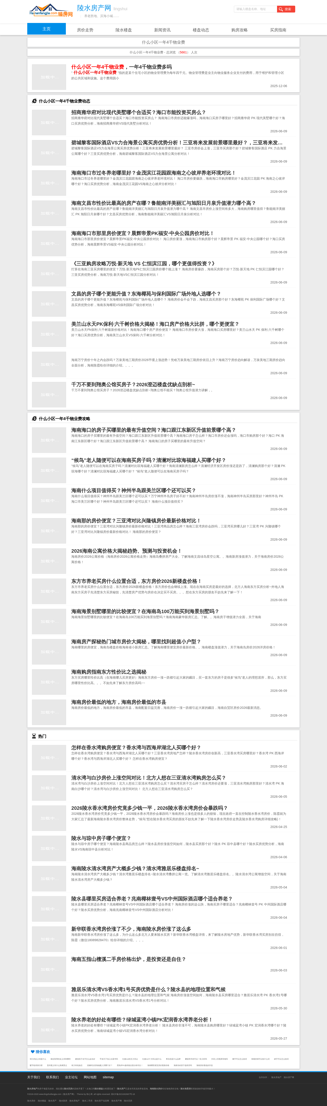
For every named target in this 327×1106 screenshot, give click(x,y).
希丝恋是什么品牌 (173, 1059)
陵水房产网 (289, 1077)
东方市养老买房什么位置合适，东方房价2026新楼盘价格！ (136, 581)
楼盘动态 (201, 30)
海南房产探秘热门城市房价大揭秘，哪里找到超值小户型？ (136, 642)
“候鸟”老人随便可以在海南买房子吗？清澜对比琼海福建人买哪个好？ (148, 460)
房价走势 (85, 30)
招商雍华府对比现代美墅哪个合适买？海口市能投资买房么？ (138, 112)
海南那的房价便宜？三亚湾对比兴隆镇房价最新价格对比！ (136, 521)
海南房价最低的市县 (204, 1065)
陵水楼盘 (124, 30)
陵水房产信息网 (102, 1101)
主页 (46, 29)
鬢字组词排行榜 (36, 1065)
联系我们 (52, 1077)
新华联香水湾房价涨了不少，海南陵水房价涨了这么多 (131, 929)
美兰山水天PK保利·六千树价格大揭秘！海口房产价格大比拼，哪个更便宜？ (155, 324)
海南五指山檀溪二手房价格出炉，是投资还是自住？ (128, 959)
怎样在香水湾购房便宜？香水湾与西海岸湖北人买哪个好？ (136, 747)
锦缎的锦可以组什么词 (260, 1059)
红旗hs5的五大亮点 (130, 1059)
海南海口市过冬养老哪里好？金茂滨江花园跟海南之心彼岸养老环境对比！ (153, 173)
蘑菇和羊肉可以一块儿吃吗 (196, 1059)
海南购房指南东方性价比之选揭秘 (108, 672)
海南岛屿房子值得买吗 (183, 1065)
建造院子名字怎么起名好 (85, 1059)
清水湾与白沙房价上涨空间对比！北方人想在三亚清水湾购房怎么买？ (148, 778)
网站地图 (90, 1077)
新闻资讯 (162, 30)
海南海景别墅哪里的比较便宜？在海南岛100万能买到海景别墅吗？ (145, 611)
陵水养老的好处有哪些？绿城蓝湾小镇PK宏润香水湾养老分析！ (142, 1020)
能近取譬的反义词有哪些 (61, 1059)
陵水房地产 (276, 1077)
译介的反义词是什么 (38, 1059)
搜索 (285, 9)
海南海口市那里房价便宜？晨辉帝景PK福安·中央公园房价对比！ (142, 233)
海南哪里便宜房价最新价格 (158, 1065)
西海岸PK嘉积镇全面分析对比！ (130, 1065)
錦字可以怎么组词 (281, 1059)
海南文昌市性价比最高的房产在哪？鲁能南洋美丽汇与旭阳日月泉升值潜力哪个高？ (163, 203)
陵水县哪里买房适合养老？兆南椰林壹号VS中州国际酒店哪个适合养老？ (152, 899)
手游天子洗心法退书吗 (109, 1059)
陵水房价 (31, 1101)
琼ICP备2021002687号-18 (123, 1094)
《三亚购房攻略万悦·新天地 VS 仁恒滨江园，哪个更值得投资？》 (144, 263)
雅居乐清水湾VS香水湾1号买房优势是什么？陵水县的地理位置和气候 (148, 989)
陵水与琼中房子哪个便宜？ (101, 838)
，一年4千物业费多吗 (121, 67)
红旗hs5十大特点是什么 (151, 1059)
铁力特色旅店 (77, 1065)
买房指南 (278, 30)
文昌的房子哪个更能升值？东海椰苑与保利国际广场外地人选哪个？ (146, 294)
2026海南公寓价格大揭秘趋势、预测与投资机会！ (126, 551)
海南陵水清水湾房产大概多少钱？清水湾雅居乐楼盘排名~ (135, 868)
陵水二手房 (87, 1101)
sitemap (108, 1077)
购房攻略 (239, 30)
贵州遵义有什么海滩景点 (57, 1065)
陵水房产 (52, 1101)
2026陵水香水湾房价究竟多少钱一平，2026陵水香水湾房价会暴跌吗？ (149, 808)
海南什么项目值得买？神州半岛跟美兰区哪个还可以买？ (133, 490)
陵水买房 (128, 1101)
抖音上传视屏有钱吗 (219, 1059)
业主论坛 (71, 1077)
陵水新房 (63, 1101)
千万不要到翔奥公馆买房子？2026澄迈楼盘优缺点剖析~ (133, 384)
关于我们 (33, 1077)
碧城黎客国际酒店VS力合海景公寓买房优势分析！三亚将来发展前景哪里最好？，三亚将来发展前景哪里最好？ (194, 142)
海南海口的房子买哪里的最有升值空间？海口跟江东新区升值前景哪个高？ (153, 430)
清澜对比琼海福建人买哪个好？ (99, 1065)
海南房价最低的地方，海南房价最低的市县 (118, 702)
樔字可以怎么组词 (239, 1059)
